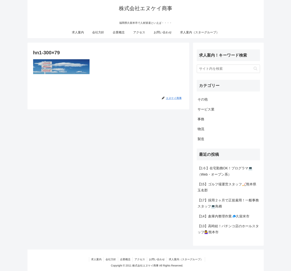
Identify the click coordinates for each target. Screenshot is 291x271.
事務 (201, 119)
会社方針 (111, 259)
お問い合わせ (157, 259)
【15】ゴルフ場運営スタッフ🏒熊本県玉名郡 (227, 187)
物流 (201, 129)
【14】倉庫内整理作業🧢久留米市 (223, 216)
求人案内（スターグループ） (186, 259)
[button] (255, 69)
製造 (201, 139)
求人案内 (96, 259)
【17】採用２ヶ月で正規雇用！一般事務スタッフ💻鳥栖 (228, 203)
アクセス (139, 259)
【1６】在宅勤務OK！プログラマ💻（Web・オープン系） (225, 171)
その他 (203, 99)
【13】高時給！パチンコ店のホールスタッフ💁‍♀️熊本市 (228, 229)
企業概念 (125, 259)
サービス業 (206, 109)
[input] (228, 68)
